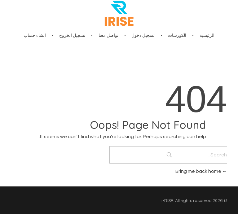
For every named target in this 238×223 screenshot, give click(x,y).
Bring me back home (201, 171)
